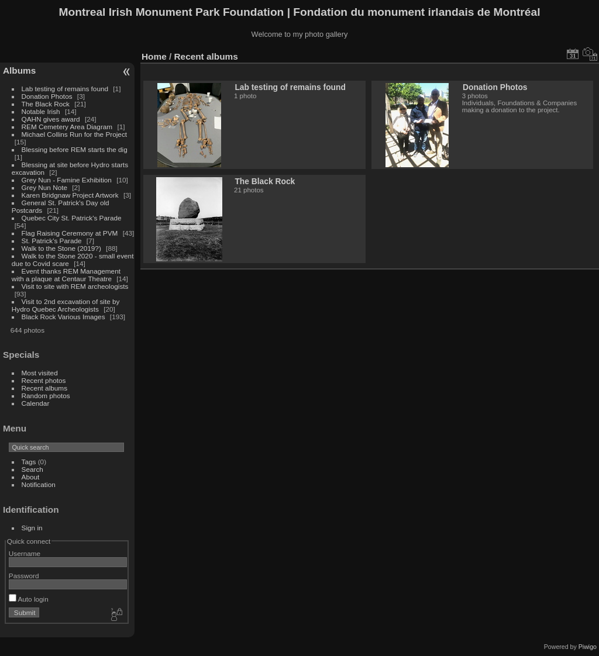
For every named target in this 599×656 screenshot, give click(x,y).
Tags (29, 461)
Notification (39, 484)
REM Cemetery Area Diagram (67, 126)
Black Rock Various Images (63, 316)
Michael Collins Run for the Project (74, 134)
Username (24, 553)
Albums (19, 70)
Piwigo (588, 646)
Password (24, 575)
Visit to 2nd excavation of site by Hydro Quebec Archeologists (66, 305)
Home (154, 56)
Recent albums (44, 388)
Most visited (40, 373)
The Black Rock (46, 104)
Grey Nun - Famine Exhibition (68, 180)
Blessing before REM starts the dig (75, 149)
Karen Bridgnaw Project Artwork (70, 195)
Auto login (29, 599)
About (31, 477)
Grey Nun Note (44, 187)
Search (32, 469)
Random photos (46, 395)
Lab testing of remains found (65, 88)
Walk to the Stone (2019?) (61, 248)
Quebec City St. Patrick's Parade (72, 218)
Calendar (36, 403)
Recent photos (44, 380)
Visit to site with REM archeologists (75, 286)
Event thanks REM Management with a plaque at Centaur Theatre (66, 274)
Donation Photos (47, 96)
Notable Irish (41, 111)
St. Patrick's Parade (52, 240)
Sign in (32, 527)
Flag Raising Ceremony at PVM (70, 233)
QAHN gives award (51, 119)
